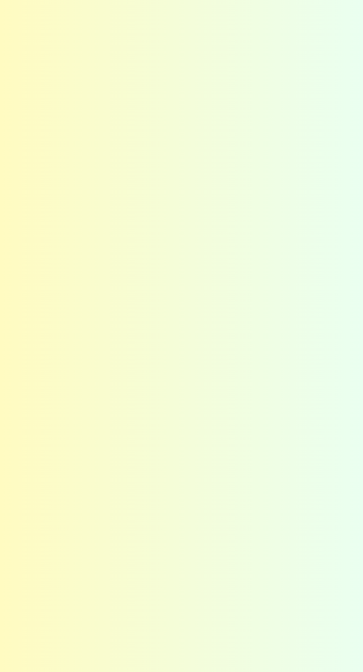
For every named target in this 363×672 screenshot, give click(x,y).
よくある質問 (203, 7)
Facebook (288, 8)
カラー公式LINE (224, 630)
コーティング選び (239, 15)
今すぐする (355, 136)
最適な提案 (158, 542)
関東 (91, 612)
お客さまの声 (228, 7)
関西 (91, 630)
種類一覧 (217, 551)
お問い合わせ (324, 11)
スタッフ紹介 (283, 551)
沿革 (275, 569)
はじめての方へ (172, 15)
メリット (95, 551)
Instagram (273, 8)
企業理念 (279, 542)
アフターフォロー (163, 560)
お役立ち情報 (221, 577)
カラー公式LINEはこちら (267, 478)
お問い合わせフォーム (229, 612)
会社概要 (292, 15)
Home (31, 31)
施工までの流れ (223, 621)
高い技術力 (158, 551)
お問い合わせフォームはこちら (262, 452)
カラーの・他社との (355, 76)
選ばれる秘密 (205, 15)
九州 (91, 639)
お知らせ (181, 7)
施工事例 (269, 15)
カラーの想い (98, 542)
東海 (91, 621)
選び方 (215, 542)
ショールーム (221, 560)
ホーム (32, 530)
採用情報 (279, 560)
